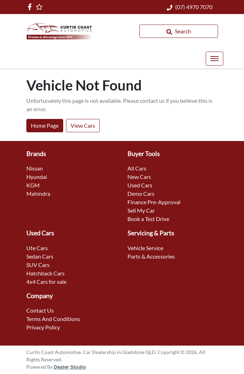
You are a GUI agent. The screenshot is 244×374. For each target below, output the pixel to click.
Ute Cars (37, 248)
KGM (33, 185)
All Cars (136, 168)
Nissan (34, 168)
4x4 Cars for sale (46, 281)
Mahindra (38, 193)
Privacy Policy (43, 327)
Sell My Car (141, 210)
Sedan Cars (39, 256)
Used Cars (139, 185)
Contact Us (40, 310)
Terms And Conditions (53, 318)
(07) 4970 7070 (193, 7)
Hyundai (36, 176)
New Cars (139, 176)
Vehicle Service (145, 248)
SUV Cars (38, 264)
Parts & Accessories (151, 256)
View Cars (83, 125)
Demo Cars (140, 193)
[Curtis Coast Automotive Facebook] (31, 7)
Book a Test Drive (148, 218)
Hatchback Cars (45, 273)
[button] (214, 59)
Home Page (45, 125)
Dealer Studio (70, 367)
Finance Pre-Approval (153, 202)
